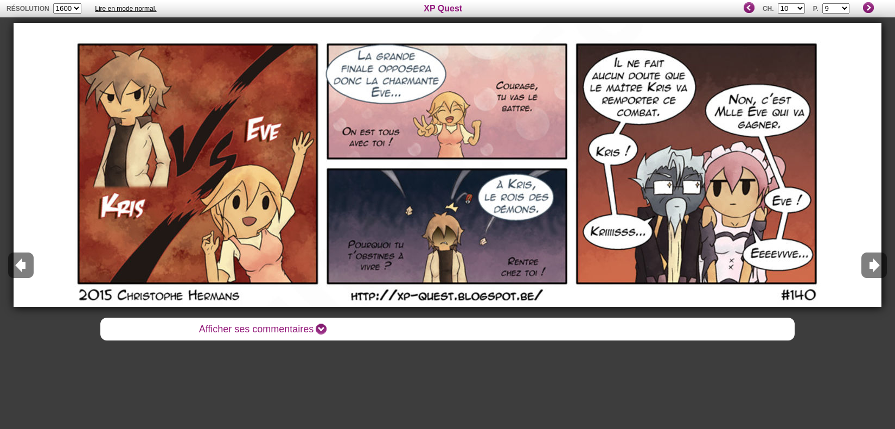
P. (816, 8)
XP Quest (443, 8)
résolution (28, 8)
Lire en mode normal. (125, 8)
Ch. (768, 8)
